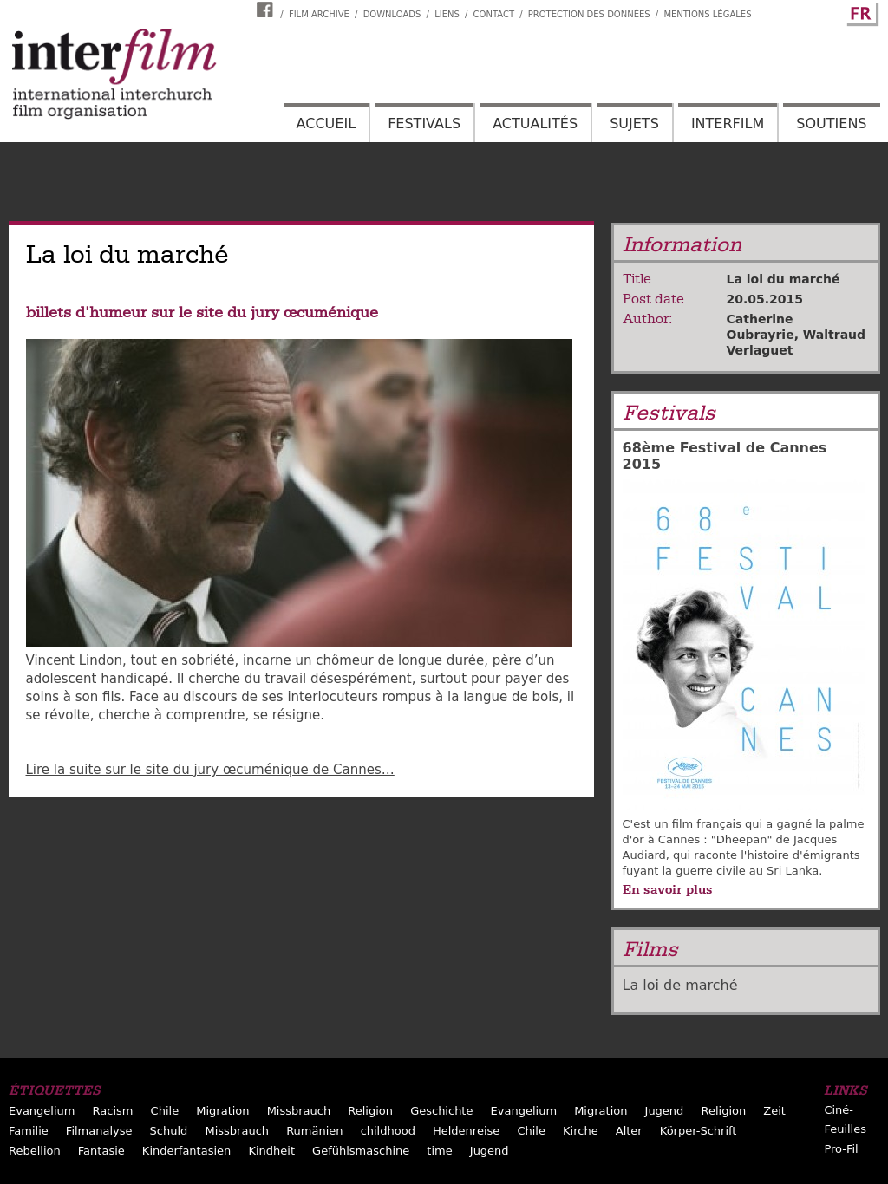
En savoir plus (668, 889)
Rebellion (35, 1150)
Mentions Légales (707, 14)
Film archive (319, 14)
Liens (447, 14)
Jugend (664, 1110)
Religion (370, 1110)
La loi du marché (783, 279)
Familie (29, 1130)
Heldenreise (466, 1130)
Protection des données (589, 14)
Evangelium (42, 1110)
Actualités (535, 123)
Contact (493, 14)
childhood (388, 1130)
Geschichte (441, 1110)
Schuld (169, 1130)
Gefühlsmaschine (360, 1150)
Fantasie (101, 1150)
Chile (165, 1110)
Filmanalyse (99, 1130)
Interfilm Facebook (267, 9)
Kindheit (271, 1150)
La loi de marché (680, 985)
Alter (629, 1130)
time (439, 1150)
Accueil (326, 123)
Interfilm (727, 123)
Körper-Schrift (698, 1130)
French (860, 11)
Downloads (392, 14)
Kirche (580, 1130)
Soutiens (831, 123)
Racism (113, 1110)
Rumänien (314, 1130)
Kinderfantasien (186, 1150)
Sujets (634, 123)
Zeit (774, 1110)
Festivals (424, 123)
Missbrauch (299, 1110)
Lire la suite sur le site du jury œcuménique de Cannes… (210, 769)
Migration (222, 1110)
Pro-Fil (841, 1148)
